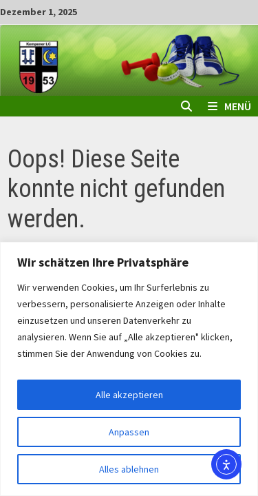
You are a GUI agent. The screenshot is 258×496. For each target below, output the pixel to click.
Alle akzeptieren (129, 395)
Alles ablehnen (129, 469)
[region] (129, 369)
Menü (229, 106)
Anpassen (129, 432)
